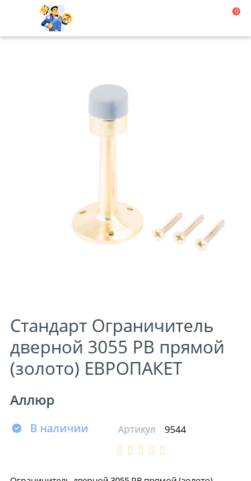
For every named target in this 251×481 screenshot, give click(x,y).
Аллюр (32, 400)
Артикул (137, 429)
